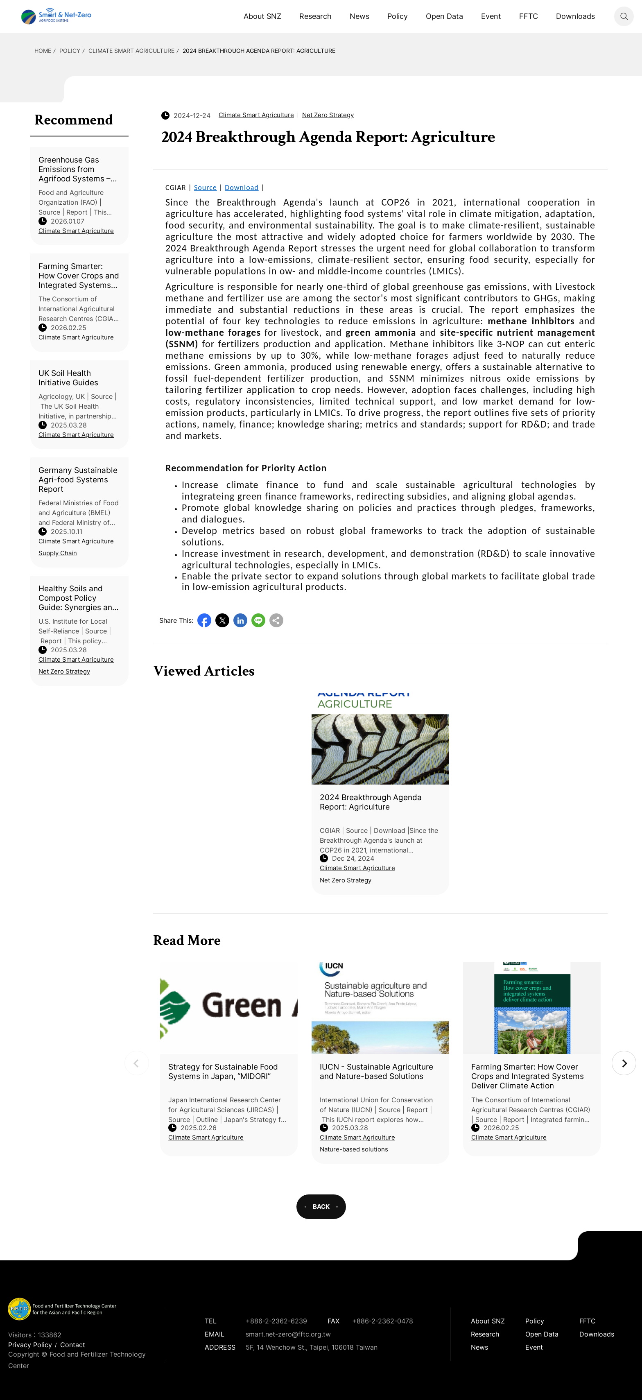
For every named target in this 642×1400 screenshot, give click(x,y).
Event (491, 16)
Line (258, 620)
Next (624, 1063)
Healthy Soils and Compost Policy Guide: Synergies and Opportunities (77, 598)
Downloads (575, 16)
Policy (397, 16)
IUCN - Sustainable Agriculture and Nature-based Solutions (376, 1071)
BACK (321, 1206)
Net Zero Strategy (64, 671)
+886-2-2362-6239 (276, 1321)
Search (624, 16)
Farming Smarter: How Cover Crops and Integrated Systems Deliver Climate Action (78, 276)
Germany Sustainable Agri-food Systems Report (78, 480)
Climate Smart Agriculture (131, 50)
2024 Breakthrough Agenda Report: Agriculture (259, 50)
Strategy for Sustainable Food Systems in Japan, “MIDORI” (223, 1071)
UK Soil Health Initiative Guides (68, 378)
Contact (72, 1345)
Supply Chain (57, 553)
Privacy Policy (30, 1345)
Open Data (444, 16)
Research (315, 16)
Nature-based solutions (354, 1149)
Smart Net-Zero (55, 16)
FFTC (528, 16)
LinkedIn (240, 620)
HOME (42, 50)
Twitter (222, 620)
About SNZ (262, 16)
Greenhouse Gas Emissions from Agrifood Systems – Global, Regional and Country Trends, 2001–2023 (76, 169)
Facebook (204, 620)
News (359, 16)
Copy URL (276, 620)
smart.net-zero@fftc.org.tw (288, 1334)
